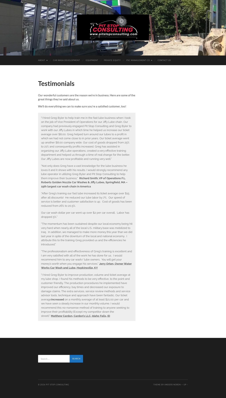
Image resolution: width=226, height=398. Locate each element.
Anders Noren (172, 384)
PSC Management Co (138, 60)
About (41, 60)
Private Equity (112, 60)
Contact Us (164, 60)
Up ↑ (186, 384)
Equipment (92, 60)
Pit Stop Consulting (57, 384)
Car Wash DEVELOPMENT (66, 60)
